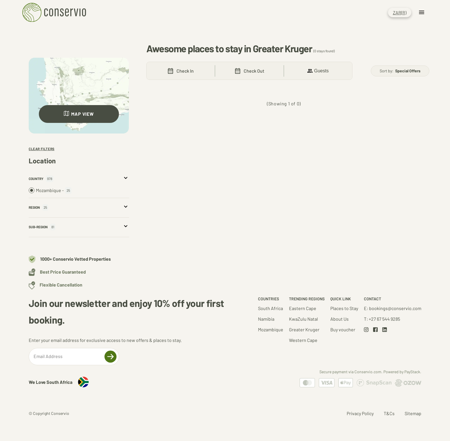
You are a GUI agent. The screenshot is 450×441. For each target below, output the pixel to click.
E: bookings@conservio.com (392, 308)
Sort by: (400, 70)
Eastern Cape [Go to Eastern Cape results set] (302, 308)
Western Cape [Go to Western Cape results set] (303, 340)
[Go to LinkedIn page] (384, 330)
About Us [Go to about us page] (339, 319)
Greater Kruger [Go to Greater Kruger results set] (304, 329)
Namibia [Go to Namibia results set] (266, 319)
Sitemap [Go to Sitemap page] (413, 413)
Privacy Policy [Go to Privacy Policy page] (360, 413)
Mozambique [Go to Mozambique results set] (270, 329)
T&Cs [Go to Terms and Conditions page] (389, 413)
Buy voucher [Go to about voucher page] (342, 329)
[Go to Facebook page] (375, 330)
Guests (318, 71)
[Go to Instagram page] (366, 330)
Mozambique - (50, 190)
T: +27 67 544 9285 (382, 319)
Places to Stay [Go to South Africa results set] (344, 308)
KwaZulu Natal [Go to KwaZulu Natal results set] (303, 319)
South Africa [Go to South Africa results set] (270, 308)
